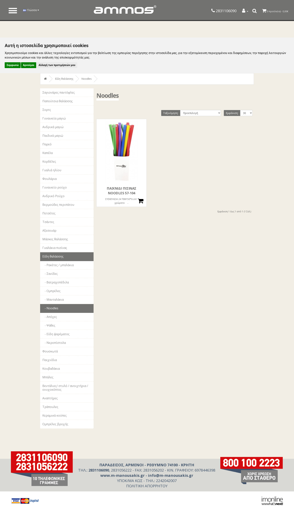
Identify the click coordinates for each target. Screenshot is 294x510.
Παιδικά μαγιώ (52, 136)
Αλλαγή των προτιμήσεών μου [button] (57, 65)
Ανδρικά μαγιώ (53, 127)
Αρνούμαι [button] (28, 65)
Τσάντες (48, 222)
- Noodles (50, 308)
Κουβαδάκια (51, 369)
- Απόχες (49, 317)
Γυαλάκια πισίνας (54, 248)
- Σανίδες (50, 274)
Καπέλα (47, 153)
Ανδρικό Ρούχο (53, 196)
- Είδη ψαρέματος (56, 334)
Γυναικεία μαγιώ (54, 118)
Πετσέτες (49, 213)
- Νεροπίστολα (54, 343)
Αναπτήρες (50, 398)
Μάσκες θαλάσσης (55, 239)
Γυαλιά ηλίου (51, 170)
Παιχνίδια (49, 360)
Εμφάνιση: (232, 113)
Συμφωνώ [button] (13, 65)
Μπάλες (47, 377)
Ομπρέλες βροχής (55, 424)
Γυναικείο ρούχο (54, 187)
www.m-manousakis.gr (122, 475)
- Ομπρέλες (51, 291)
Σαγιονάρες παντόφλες (58, 92)
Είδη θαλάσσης (64, 78)
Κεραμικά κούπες (54, 415)
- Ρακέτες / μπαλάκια (58, 265)
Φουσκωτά (50, 351)
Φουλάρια (49, 179)
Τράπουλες (50, 407)
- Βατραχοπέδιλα (55, 282)
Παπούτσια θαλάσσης (57, 101)
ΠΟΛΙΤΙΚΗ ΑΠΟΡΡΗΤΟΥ (146, 485)
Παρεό (47, 144)
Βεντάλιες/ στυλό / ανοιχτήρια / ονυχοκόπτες (65, 388)
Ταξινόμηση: (170, 113)
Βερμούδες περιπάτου (58, 205)
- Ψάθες (48, 325)
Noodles (86, 78)
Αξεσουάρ (49, 230)
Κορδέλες (49, 161)
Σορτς (46, 110)
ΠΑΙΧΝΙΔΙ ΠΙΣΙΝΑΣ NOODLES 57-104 (121, 190)
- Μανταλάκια (53, 299)
